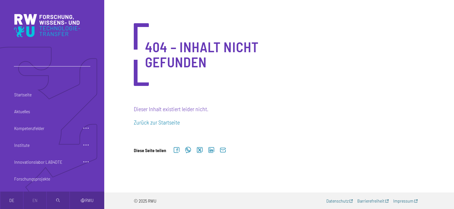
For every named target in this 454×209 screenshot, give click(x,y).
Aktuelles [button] (22, 111)
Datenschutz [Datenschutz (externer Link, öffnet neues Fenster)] (337, 200)
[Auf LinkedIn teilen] (211, 150)
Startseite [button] (23, 94)
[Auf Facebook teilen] (176, 150)
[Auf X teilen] (199, 150)
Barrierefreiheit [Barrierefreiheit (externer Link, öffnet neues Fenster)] (371, 200)
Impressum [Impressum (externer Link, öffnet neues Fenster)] (403, 200)
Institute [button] (22, 145)
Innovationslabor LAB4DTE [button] (38, 162)
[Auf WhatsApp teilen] (188, 150)
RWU (87, 200)
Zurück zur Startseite (157, 122)
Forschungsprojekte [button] (32, 178)
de (11, 200)
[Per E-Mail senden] (222, 150)
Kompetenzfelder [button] (29, 128)
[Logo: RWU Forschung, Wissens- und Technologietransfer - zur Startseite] (48, 25)
